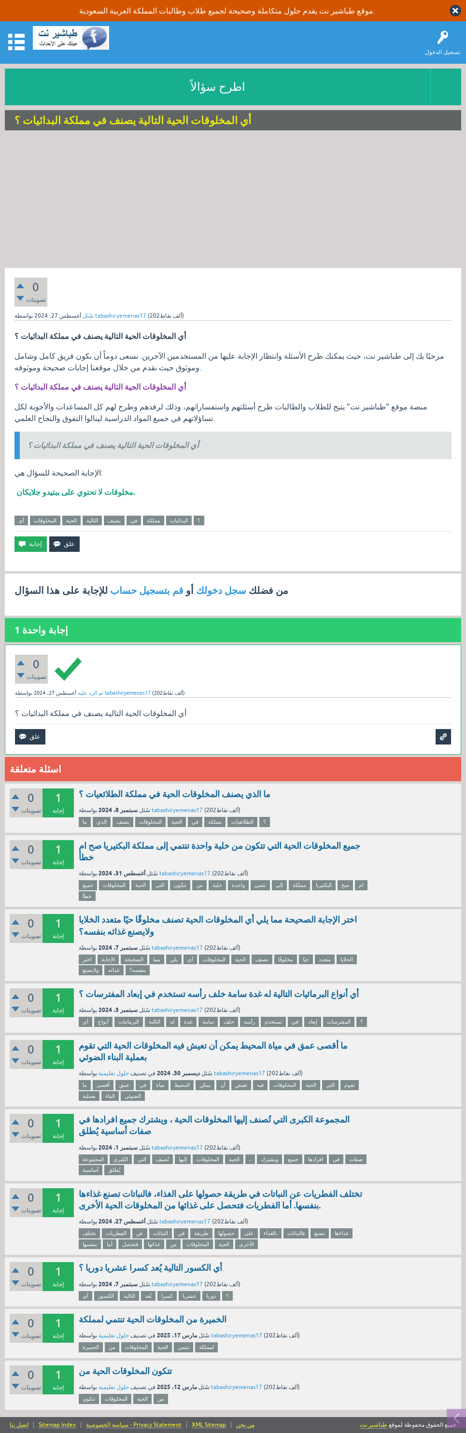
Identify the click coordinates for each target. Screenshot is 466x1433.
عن (139, 1233)
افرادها (315, 1159)
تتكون (180, 885)
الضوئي (133, 1096)
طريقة (201, 1233)
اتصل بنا (19, 1425)
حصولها (226, 1233)
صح (345, 885)
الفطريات (116, 1233)
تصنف (261, 959)
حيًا (306, 959)
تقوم (349, 1085)
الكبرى (120, 1159)
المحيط (182, 1085)
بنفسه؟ (137, 970)
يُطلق (114, 1170)
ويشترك (269, 1159)
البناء (110, 1096)
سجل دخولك (221, 590)
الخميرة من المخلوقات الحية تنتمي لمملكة (152, 1319)
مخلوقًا (285, 959)
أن (223, 1085)
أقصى (103, 1085)
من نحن (245, 1425)
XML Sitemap (209, 1425)
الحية (71, 520)
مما (156, 959)
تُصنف (162, 1159)
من (199, 885)
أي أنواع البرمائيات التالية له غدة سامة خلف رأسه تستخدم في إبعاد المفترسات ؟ (219, 994)
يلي (174, 959)
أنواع (103, 1022)
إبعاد (312, 1022)
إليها (183, 1159)
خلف (229, 1022)
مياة (160, 1085)
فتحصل (130, 1244)
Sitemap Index (57, 1425)
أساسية (91, 1170)
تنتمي (260, 885)
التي (159, 885)
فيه (260, 1085)
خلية (217, 885)
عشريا (190, 1296)
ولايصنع (91, 970)
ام (361, 885)
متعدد (325, 959)
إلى (279, 885)
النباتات (160, 1233)
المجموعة (93, 1159)
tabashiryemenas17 (177, 810)
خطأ (87, 896)
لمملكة (206, 1347)
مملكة (153, 520)
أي (21, 520)
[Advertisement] (233, 200)
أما (110, 1244)
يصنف (114, 520)
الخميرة (91, 1347)
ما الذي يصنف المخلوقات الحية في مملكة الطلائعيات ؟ (174, 794)
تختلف (89, 1233)
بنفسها (90, 1244)
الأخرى (246, 1244)
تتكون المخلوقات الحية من (125, 1371)
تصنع (319, 1233)
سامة (208, 1022)
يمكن (205, 1085)
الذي (102, 822)
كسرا (167, 1296)
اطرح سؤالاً (217, 86)
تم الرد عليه (90, 693)
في (133, 520)
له (172, 1022)
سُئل (88, 315)
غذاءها (342, 1233)
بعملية (89, 1096)
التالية (92, 520)
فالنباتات (296, 1233)
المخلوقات (45, 520)
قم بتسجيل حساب (147, 590)
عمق (124, 1085)
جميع (88, 885)
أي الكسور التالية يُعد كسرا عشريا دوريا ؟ (150, 1268)
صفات (356, 1159)
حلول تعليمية (114, 1073)
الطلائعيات (242, 822)
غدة (188, 1022)
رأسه (249, 1022)
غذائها (154, 1244)
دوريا (211, 1296)
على (249, 1233)
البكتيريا (324, 885)
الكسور (106, 1296)
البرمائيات (128, 1022)
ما (85, 822)
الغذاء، (271, 1233)
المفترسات (339, 1022)
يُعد (148, 1296)
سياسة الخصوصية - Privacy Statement (134, 1425)
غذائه (114, 970)
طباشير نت (373, 1424)
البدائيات (179, 520)
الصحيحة (134, 959)
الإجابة (108, 959)
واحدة (238, 885)
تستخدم (273, 1022)
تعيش (241, 1085)
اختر (87, 959)
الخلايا (346, 959)
